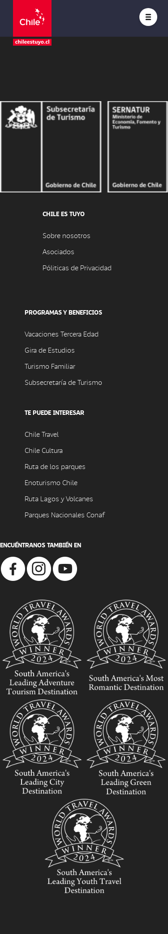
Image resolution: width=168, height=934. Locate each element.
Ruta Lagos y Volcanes (59, 498)
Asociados (58, 251)
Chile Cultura (44, 450)
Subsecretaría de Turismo (63, 382)
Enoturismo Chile (51, 482)
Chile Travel (42, 434)
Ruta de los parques (55, 466)
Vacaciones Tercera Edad (62, 333)
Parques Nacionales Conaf (64, 514)
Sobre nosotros (66, 235)
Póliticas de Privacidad (77, 267)
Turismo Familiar (50, 366)
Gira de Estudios (50, 349)
